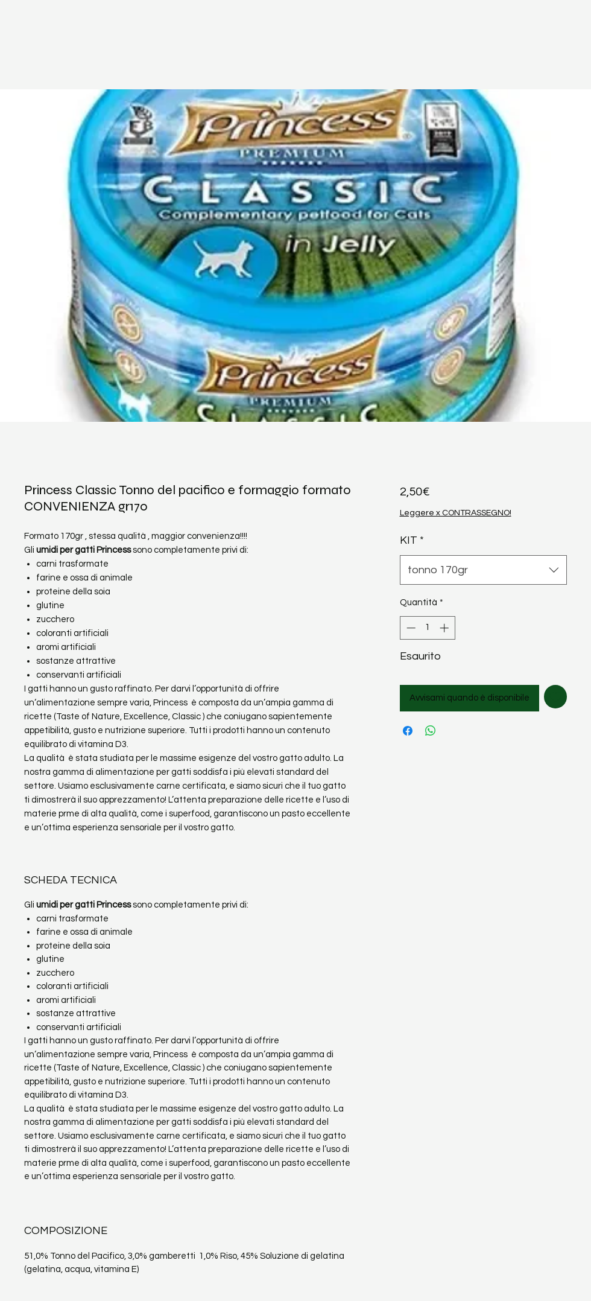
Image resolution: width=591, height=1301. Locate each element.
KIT (412, 540)
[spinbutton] (427, 628)
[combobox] (483, 570)
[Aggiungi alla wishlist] (555, 696)
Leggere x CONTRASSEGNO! (455, 513)
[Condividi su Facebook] (407, 731)
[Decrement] (410, 628)
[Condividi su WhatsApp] (430, 731)
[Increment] (445, 628)
